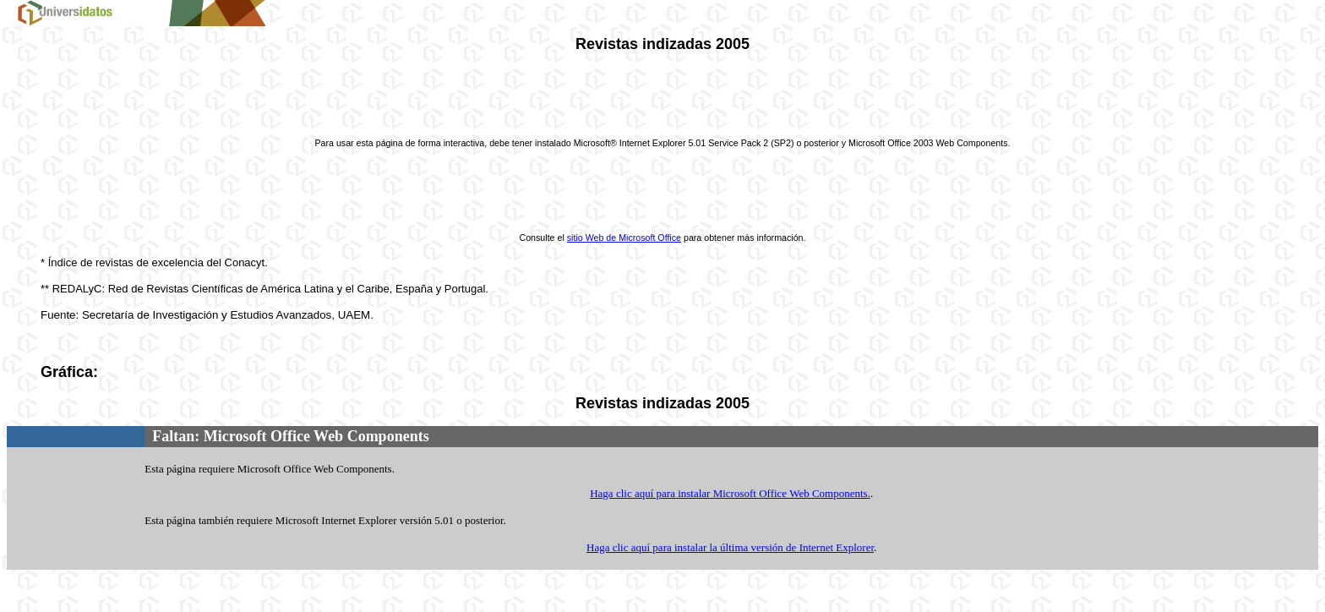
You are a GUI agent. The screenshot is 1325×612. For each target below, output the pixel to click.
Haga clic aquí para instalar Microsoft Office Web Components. (730, 493)
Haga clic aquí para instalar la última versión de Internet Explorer (730, 547)
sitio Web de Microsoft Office (624, 237)
